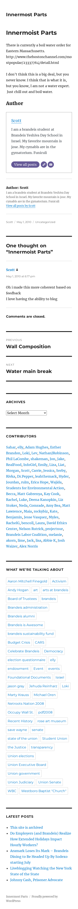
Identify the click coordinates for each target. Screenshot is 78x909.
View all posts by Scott (20, 206)
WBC (12, 791)
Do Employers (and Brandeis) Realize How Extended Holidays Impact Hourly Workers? (40, 839)
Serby (61, 470)
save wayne (17, 730)
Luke (23, 500)
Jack (30, 540)
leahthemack (46, 476)
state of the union (22, 739)
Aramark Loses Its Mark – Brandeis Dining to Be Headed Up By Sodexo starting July (39, 856)
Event (38, 669)
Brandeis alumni (21, 616)
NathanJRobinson (54, 453)
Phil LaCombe (17, 459)
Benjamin (14, 517)
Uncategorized (45, 222)
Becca (10, 494)
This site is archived (26, 827)
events (54, 669)
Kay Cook (51, 494)
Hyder (64, 476)
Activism (59, 581)
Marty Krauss (18, 695)
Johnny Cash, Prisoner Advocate (36, 880)
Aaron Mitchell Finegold (27, 581)
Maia (28, 511)
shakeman (39, 459)
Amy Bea (53, 505)
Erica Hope (39, 482)
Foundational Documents (29, 677)
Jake (60, 459)
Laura (40, 523)
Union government (24, 773)
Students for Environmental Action (35, 488)
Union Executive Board (27, 765)
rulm (25, 482)
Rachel (11, 500)
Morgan (12, 470)
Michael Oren (45, 695)
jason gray (16, 686)
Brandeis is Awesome (25, 625)
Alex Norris (28, 546)
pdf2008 (45, 712)
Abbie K (49, 540)
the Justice (17, 747)
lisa (38, 540)
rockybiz (41, 511)
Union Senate (49, 782)
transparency (42, 747)
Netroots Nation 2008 (26, 704)
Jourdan (12, 482)
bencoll (27, 523)
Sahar (11, 447)
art (35, 590)
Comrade (36, 505)
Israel (60, 677)
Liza (52, 465)
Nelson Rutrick (31, 529)
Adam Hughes (36, 447)
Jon (52, 459)
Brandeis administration (27, 607)
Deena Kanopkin (42, 500)
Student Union (54, 739)
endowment (18, 669)
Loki (26, 453)
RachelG (13, 523)
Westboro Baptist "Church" (43, 791)
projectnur (54, 529)
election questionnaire (26, 660)
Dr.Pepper (25, 476)
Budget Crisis (19, 642)
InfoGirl (29, 465)
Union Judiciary (20, 782)
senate (37, 730)
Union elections (21, 756)
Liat (61, 465)
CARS (39, 642)
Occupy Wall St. (20, 712)
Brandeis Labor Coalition (26, 535)
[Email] (51, 164)
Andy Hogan (18, 590)
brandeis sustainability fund (31, 634)
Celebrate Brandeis (23, 651)
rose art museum (51, 721)
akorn (11, 540)
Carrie (36, 470)
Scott (16, 120)
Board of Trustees (22, 599)
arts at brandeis (55, 590)
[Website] (44, 164)
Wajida (56, 482)
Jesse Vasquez (35, 517)
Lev (34, 453)
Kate (53, 511)
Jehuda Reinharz (43, 686)
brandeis (49, 599)
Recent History (20, 721)
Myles (53, 517)
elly (20, 447)
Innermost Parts (26, 14)
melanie (55, 535)
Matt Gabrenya (29, 494)
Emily (42, 465)
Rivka (10, 476)
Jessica (48, 470)
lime (21, 540)
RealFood (13, 465)
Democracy (53, 651)
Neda (23, 505)
